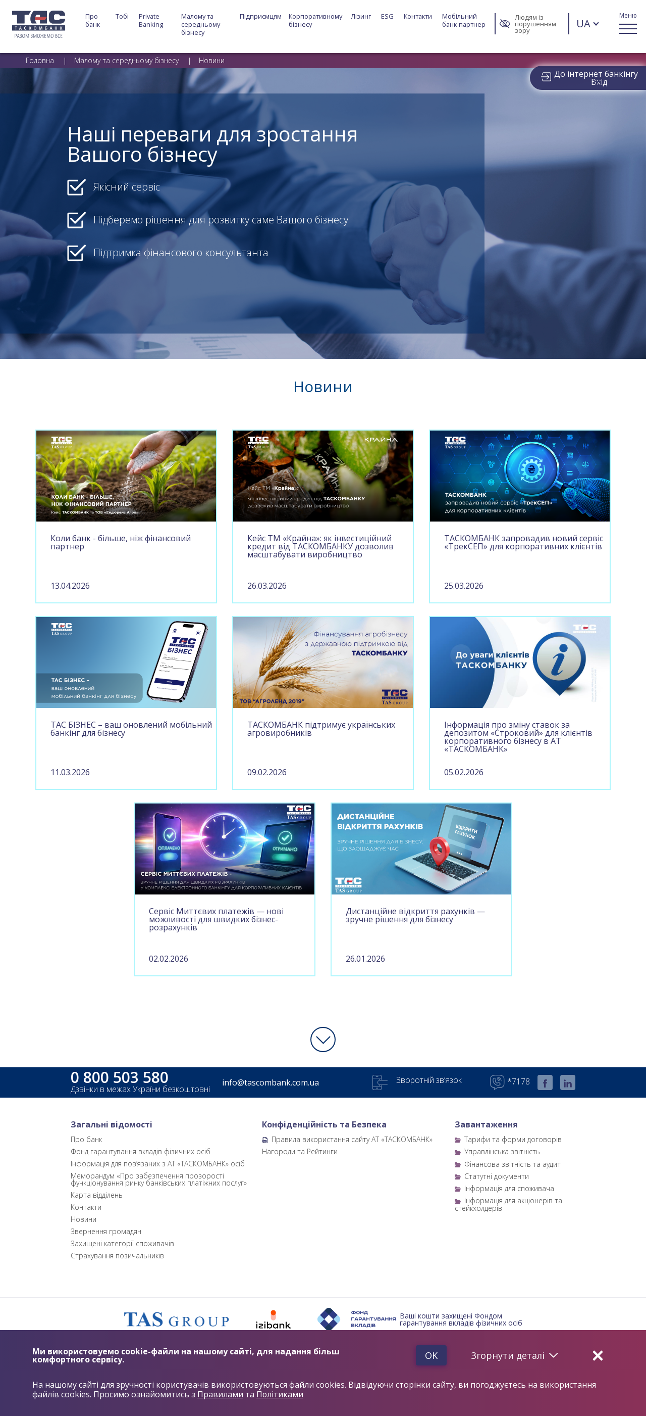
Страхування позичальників (117, 1255)
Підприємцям (261, 16)
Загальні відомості (111, 1124)
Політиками (280, 1394)
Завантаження (486, 1124)
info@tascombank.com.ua (270, 1082)
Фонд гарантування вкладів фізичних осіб (140, 1151)
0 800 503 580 (120, 1077)
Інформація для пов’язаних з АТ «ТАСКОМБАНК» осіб (158, 1163)
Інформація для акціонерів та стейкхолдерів (508, 1204)
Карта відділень (97, 1195)
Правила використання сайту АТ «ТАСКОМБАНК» (352, 1139)
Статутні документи (496, 1176)
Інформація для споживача (509, 1188)
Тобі (122, 16)
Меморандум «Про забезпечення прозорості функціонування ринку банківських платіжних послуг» (159, 1179)
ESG (387, 16)
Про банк (92, 20)
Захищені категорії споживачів (122, 1243)
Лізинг (361, 16)
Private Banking (151, 20)
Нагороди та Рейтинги (300, 1151)
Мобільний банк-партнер (464, 20)
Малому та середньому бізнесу (201, 24)
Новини (83, 1219)
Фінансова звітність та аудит (512, 1164)
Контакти (418, 16)
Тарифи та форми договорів (513, 1139)
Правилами (220, 1394)
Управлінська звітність (502, 1151)
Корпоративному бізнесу (316, 20)
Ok (430, 1355)
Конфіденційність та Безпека (324, 1124)
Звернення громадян (106, 1231)
